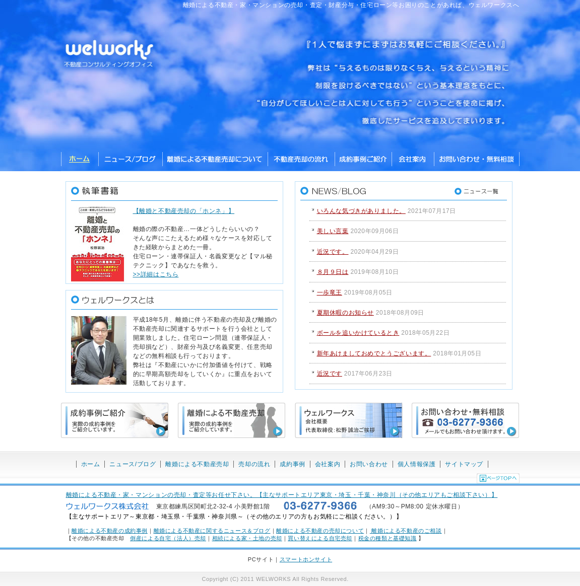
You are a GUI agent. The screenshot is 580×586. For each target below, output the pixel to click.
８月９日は (333, 271)
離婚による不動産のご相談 (406, 531)
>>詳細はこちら (156, 274)
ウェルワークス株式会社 (413, 160)
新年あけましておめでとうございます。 (374, 353)
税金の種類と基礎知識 (387, 538)
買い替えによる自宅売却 (320, 538)
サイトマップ (464, 464)
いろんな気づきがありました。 (361, 210)
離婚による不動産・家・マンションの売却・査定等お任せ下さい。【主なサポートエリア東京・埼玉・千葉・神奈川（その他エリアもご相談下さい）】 (282, 494)
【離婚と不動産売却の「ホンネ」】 (184, 210)
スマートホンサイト (306, 559)
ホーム (79, 160)
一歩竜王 (329, 292)
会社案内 (327, 464)
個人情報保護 (417, 464)
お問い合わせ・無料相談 (477, 160)
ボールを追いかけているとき (358, 332)
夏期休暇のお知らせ (345, 312)
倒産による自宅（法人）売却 (168, 538)
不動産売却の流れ (301, 160)
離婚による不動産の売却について (320, 531)
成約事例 (292, 464)
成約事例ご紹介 (363, 160)
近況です (329, 373)
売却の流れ (254, 464)
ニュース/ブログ (130, 160)
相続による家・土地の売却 (247, 538)
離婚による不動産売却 (197, 464)
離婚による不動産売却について (215, 160)
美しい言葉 (333, 231)
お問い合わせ (369, 464)
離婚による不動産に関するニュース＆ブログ (212, 531)
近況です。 (333, 251)
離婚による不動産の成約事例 (110, 531)
